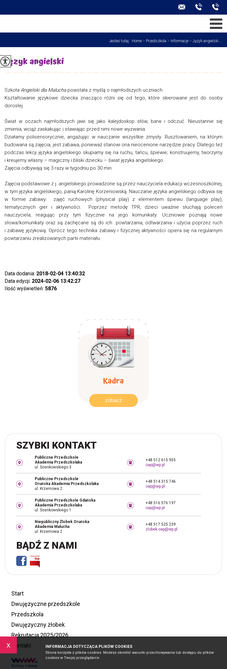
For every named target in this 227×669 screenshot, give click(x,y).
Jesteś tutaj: (120, 41)
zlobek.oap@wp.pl (161, 529)
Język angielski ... (205, 41)
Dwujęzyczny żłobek (38, 624)
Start (17, 593)
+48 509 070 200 (198, 6)
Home (137, 41)
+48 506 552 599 (215, 6)
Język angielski (34, 62)
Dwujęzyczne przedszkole (45, 603)
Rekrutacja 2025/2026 (39, 635)
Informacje (177, 41)
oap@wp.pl (181, 7)
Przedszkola (154, 41)
